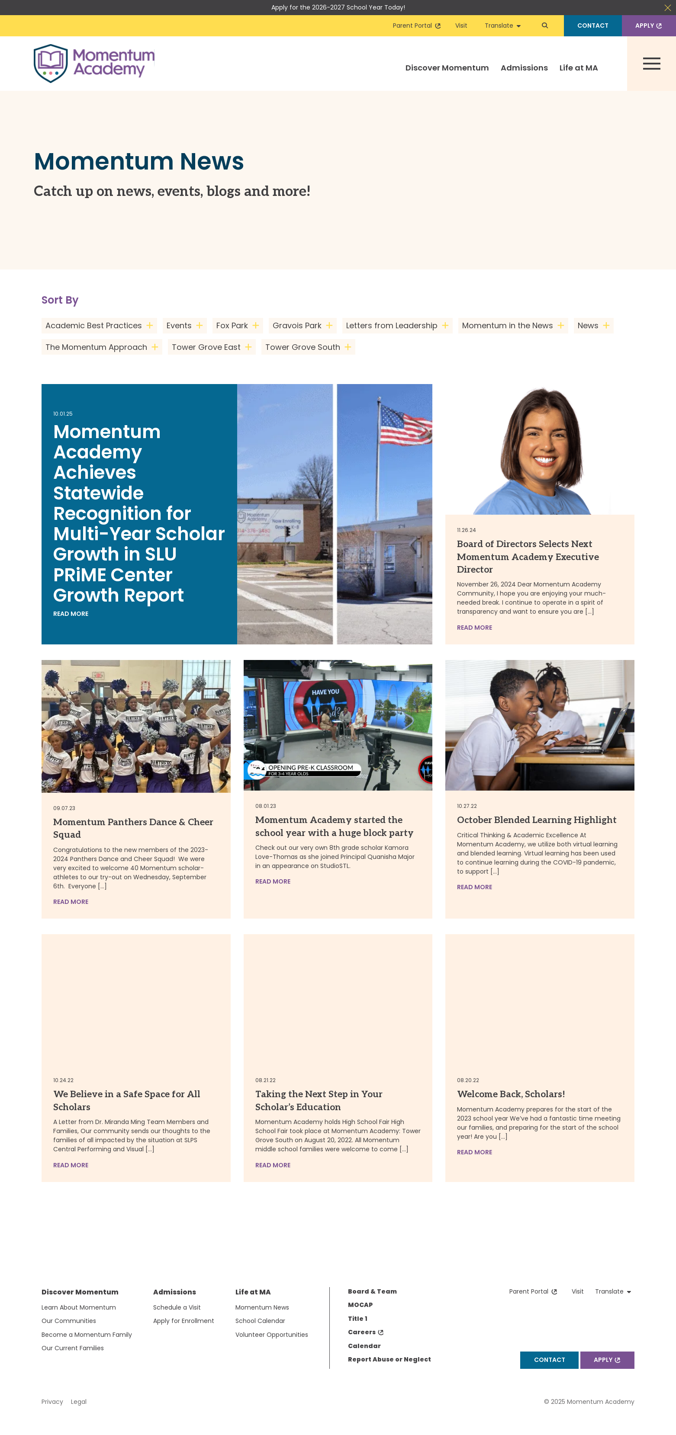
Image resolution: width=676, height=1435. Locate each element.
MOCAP (360, 1304)
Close (667, 7)
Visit (461, 25)
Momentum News (262, 1307)
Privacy (52, 1401)
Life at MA (579, 67)
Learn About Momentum (79, 1307)
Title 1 (357, 1318)
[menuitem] (447, 75)
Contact (592, 25)
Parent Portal (417, 25)
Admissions (524, 67)
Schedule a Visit (177, 1307)
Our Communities (69, 1320)
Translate (503, 25)
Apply (649, 25)
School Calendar (260, 1320)
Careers (366, 1332)
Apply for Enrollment (183, 1320)
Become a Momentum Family (87, 1334)
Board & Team (372, 1291)
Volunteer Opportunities (271, 1334)
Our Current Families (73, 1348)
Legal (79, 1401)
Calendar (364, 1346)
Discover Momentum (447, 67)
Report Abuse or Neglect (389, 1359)
